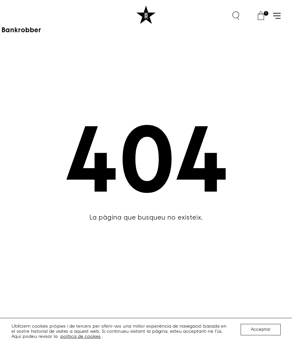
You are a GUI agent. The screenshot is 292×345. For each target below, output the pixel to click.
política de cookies (80, 336)
